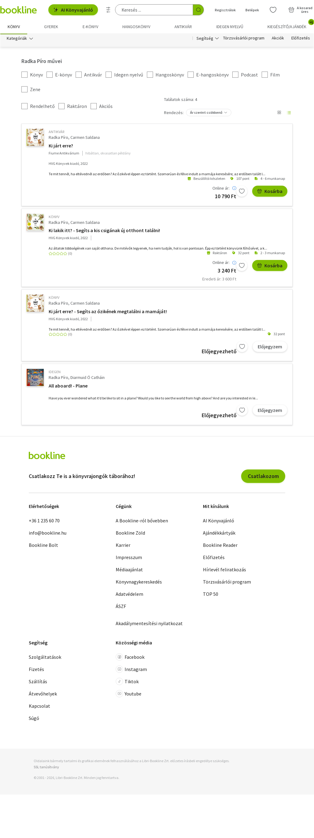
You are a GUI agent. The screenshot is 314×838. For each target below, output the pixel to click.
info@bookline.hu (47, 534)
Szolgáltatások (45, 658)
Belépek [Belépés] (252, 10)
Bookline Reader (220, 546)
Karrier (123, 546)
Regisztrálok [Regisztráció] (225, 10)
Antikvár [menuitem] (183, 26)
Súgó (34, 719)
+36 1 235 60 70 (44, 521)
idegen (55, 373)
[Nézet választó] (279, 113)
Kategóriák (17, 39)
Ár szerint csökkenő (206, 113)
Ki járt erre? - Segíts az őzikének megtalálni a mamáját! (108, 312)
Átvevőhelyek (43, 695)
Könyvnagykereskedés (139, 583)
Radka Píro (58, 138)
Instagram (131, 670)
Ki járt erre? (61, 146)
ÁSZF (121, 607)
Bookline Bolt (43, 546)
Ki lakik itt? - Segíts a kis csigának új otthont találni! (104, 231)
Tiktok (127, 682)
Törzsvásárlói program (243, 39)
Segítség (204, 39)
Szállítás (38, 683)
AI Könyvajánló (73, 10)
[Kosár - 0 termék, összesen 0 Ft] (300, 9)
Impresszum (129, 558)
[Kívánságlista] (273, 10)
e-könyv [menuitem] (90, 26)
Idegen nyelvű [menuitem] (229, 26)
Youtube (128, 695)
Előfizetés (300, 39)
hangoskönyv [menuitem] (136, 26)
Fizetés (36, 670)
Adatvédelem (129, 595)
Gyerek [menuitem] (51, 26)
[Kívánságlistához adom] (241, 192)
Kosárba (269, 192)
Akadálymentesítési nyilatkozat (149, 624)
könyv (54, 217)
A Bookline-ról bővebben (142, 521)
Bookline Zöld (130, 534)
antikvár (56, 133)
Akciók (278, 39)
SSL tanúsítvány (46, 768)
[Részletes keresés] (108, 9)
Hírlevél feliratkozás (224, 570)
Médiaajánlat (129, 570)
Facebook (130, 658)
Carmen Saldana (85, 138)
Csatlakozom (263, 476)
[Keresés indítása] (198, 9)
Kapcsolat (39, 707)
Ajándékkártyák (219, 534)
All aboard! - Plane (68, 387)
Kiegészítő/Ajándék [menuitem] (290, 24)
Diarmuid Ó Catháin (87, 378)
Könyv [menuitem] (14, 26)
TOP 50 (210, 595)
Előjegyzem (270, 347)
